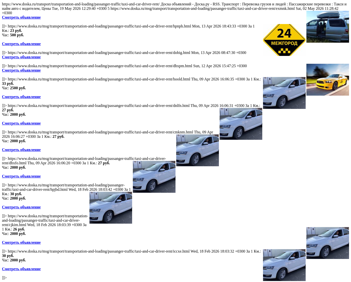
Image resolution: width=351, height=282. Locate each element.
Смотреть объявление (21, 17)
